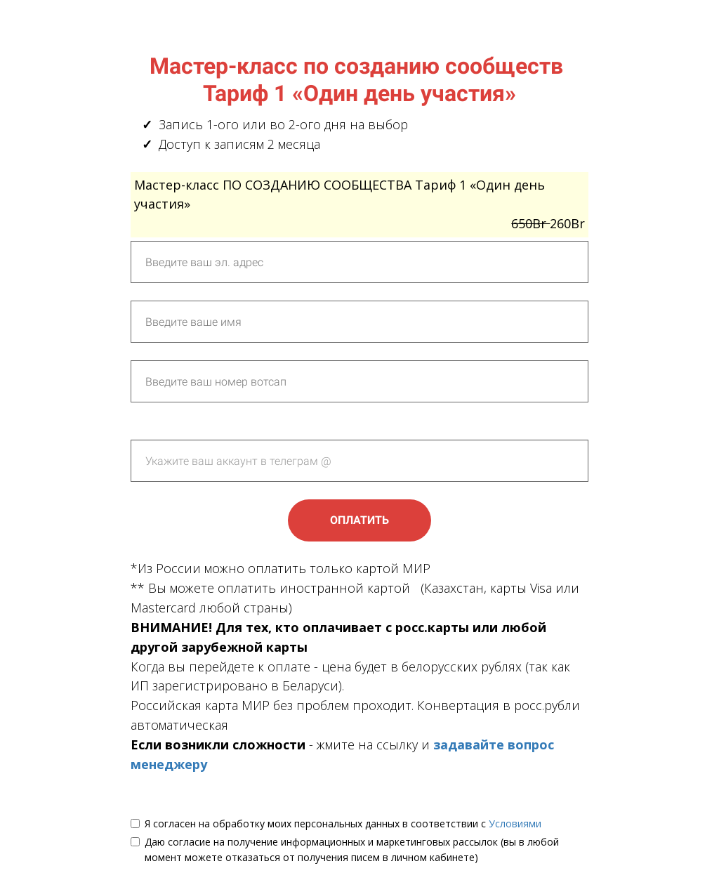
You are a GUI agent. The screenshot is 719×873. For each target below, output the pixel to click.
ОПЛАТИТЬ (359, 520)
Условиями (515, 823)
